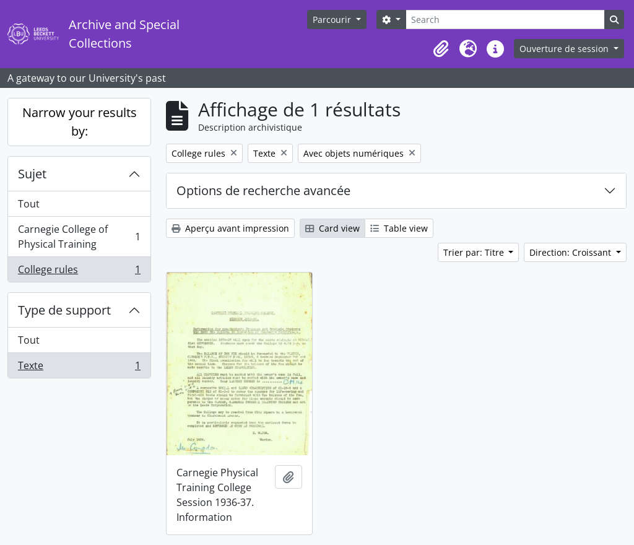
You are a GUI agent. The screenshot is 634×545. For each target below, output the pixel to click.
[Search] (505, 19)
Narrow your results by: (79, 121)
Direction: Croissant (571, 252)
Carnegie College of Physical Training (79, 236)
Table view (399, 228)
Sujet (32, 173)
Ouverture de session (565, 48)
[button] (440, 49)
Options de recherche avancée (263, 190)
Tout (29, 204)
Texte (79, 368)
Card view (332, 228)
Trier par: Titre (474, 252)
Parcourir (333, 19)
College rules (79, 272)
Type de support (64, 310)
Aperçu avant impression (230, 228)
